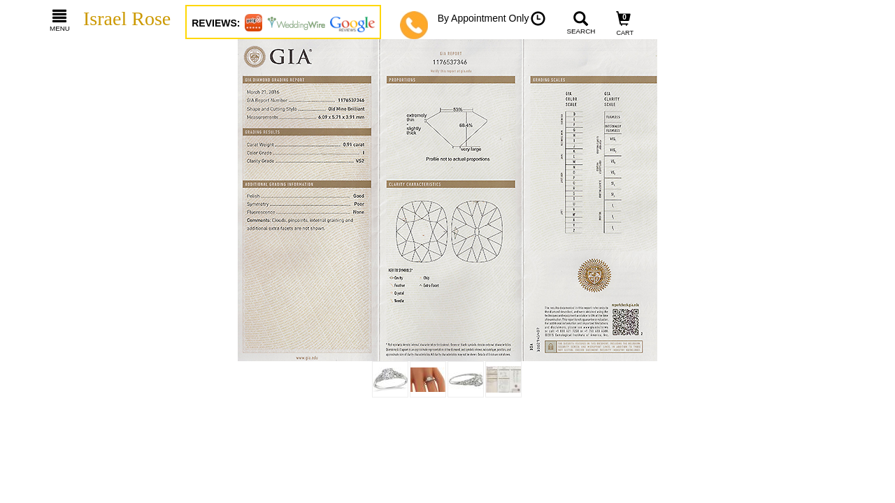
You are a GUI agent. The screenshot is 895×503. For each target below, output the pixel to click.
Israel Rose (127, 18)
